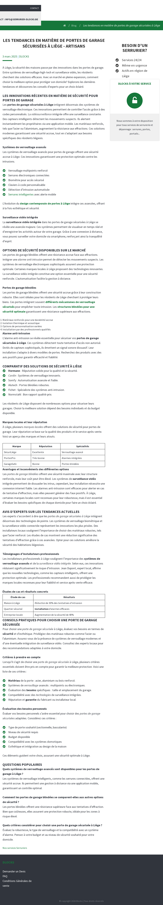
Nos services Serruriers (15, 847)
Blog (108, 13)
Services (89, 13)
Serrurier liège (69, 13)
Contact (156, 3)
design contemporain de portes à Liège (45, 203)
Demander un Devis (14, 871)
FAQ (5, 876)
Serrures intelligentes (21, 194)
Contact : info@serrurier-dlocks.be (140, 13)
